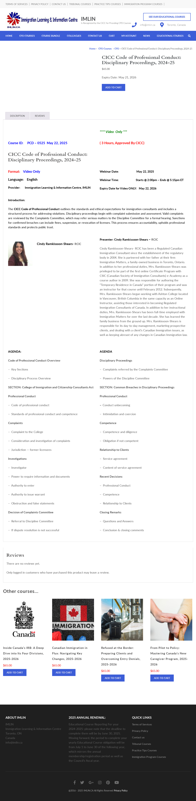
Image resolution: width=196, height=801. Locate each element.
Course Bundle (51, 35)
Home (9, 35)
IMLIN (88, 19)
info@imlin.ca (147, 24)
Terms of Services (17, 4)
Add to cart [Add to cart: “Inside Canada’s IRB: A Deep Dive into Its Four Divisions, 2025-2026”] (15, 672)
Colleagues (74, 35)
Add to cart (113, 87)
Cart (112, 35)
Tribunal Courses (80, 4)
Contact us (59, 4)
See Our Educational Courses (167, 16)
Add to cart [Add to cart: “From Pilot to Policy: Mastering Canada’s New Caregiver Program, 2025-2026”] (162, 677)
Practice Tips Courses (107, 4)
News (146, 35)
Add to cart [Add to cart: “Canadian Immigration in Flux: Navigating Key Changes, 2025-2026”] (64, 672)
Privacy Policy (39, 4)
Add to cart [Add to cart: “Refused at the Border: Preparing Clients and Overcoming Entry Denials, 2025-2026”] (113, 677)
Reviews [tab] (40, 115)
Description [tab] (17, 115)
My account (128, 35)
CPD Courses (27, 35)
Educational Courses (170, 35)
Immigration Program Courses (143, 4)
